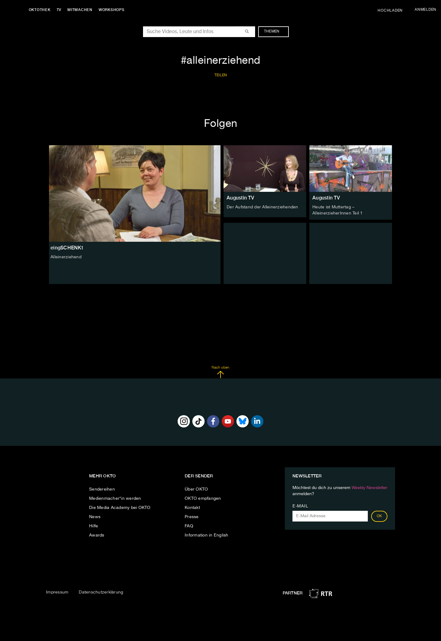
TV (59, 10)
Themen (275, 31)
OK (379, 516)
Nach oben (220, 372)
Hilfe (93, 526)
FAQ (189, 526)
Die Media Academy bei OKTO (120, 508)
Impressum (57, 592)
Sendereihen (102, 489)
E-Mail (300, 506)
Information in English (206, 535)
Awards (96, 535)
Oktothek (40, 10)
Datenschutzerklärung (101, 592)
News (94, 517)
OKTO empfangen (203, 498)
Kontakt (192, 508)
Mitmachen (80, 10)
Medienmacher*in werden (115, 498)
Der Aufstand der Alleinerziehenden (262, 207)
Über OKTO (196, 489)
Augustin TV (240, 198)
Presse (192, 517)
